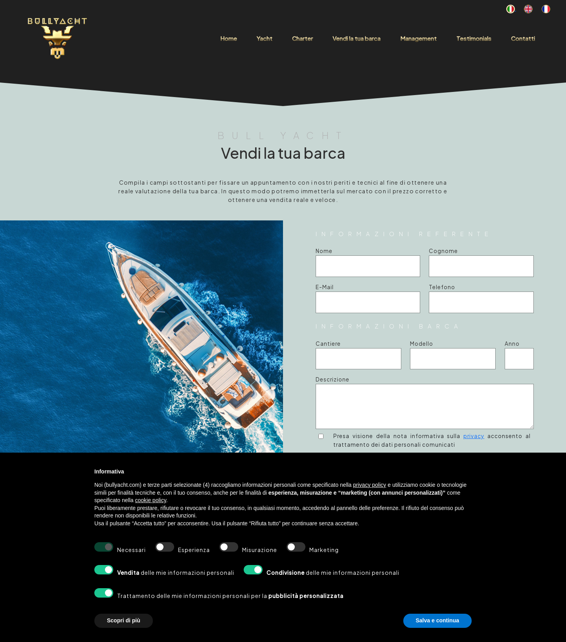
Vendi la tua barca (356, 38)
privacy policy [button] (369, 485)
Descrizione (332, 379)
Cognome (443, 251)
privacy (473, 436)
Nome (324, 251)
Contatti (523, 38)
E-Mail (325, 287)
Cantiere (328, 343)
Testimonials (473, 38)
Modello (421, 343)
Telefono (442, 287)
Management (418, 38)
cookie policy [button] (150, 500)
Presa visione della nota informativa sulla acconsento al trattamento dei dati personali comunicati (432, 440)
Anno (512, 343)
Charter (302, 38)
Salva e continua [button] (437, 620)
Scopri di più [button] (123, 620)
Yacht (264, 38)
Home (228, 38)
